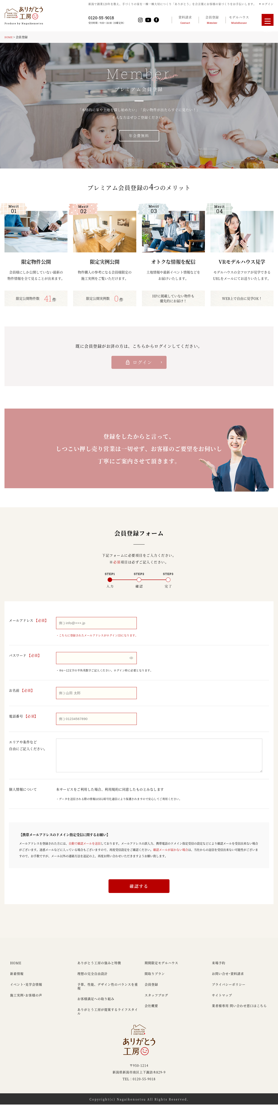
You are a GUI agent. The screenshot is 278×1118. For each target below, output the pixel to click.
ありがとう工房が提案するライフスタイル (107, 1025)
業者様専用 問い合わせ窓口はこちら (239, 1019)
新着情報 (17, 987)
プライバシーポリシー (228, 997)
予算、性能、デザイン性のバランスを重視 (107, 999)
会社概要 (151, 1019)
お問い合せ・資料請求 (228, 987)
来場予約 (218, 976)
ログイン (268, 4)
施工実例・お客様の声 (26, 1008)
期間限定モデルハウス (161, 976)
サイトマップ (222, 1008)
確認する (139, 897)
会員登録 (151, 997)
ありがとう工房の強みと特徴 (99, 976)
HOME (9, 37)
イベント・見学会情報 (26, 997)
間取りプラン (155, 987)
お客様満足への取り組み (95, 1012)
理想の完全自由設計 (92, 987)
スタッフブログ (156, 1008)
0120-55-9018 (110, 17)
